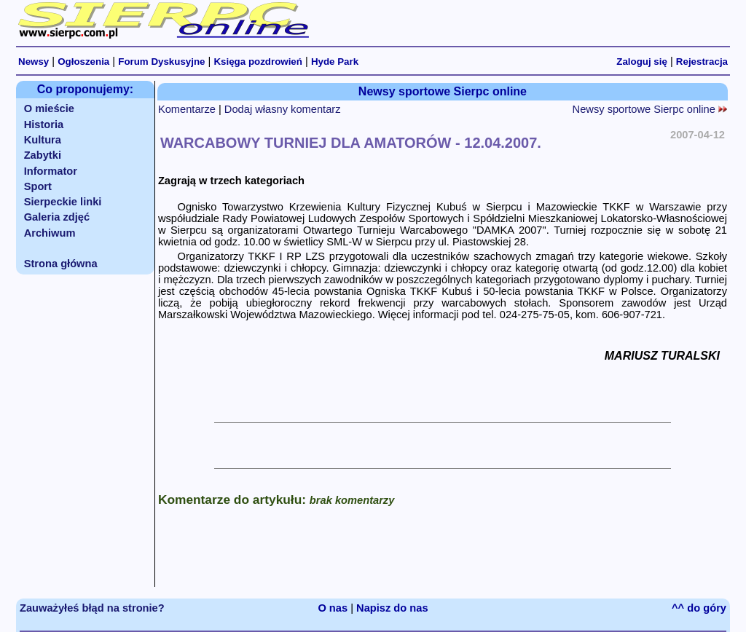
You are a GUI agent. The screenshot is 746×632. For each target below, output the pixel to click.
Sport (38, 186)
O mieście (49, 108)
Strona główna (61, 263)
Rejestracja (702, 61)
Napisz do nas (392, 608)
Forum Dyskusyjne (161, 61)
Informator (50, 171)
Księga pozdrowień (257, 61)
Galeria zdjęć (57, 217)
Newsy (33, 61)
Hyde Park (334, 61)
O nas (333, 608)
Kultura (42, 140)
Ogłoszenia (83, 61)
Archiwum (50, 233)
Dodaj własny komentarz (282, 109)
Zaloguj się (641, 61)
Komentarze (187, 109)
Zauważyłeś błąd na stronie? (92, 608)
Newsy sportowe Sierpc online (650, 109)
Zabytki (42, 155)
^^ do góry (699, 608)
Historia (44, 124)
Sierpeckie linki (63, 202)
